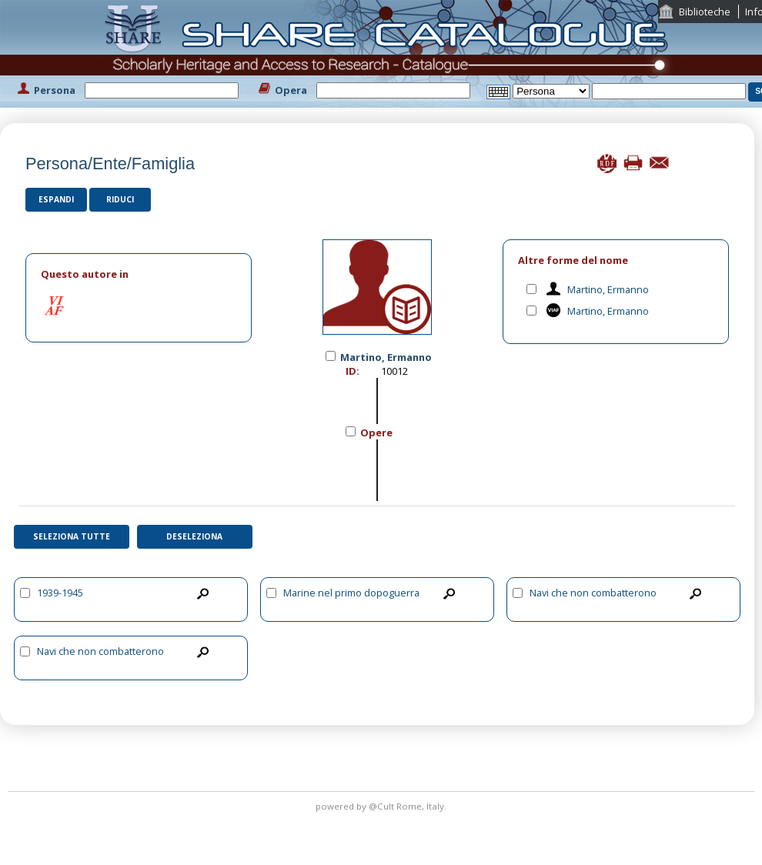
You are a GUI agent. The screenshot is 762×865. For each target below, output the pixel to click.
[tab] (138, 274)
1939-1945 (60, 592)
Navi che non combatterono (593, 592)
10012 (394, 371)
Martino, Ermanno (608, 289)
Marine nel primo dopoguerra (351, 592)
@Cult (382, 806)
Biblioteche (704, 11)
